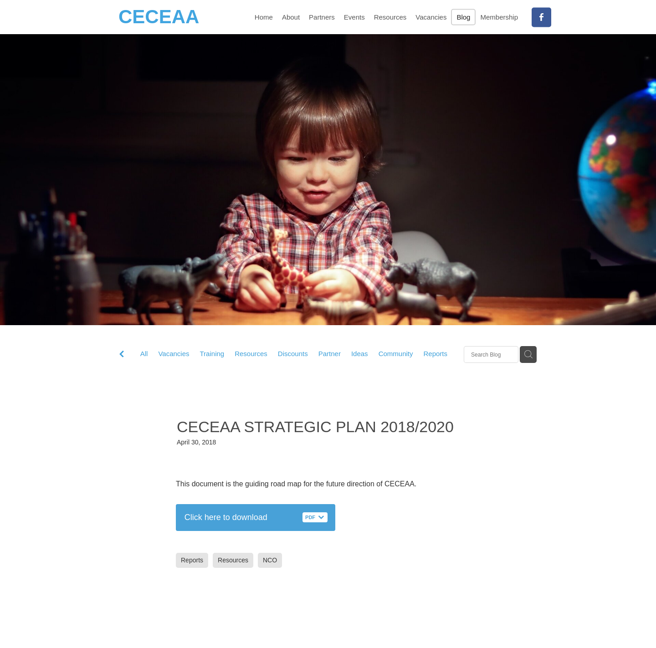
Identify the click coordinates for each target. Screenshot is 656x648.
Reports (435, 353)
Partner (329, 353)
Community (396, 353)
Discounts (293, 353)
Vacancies (173, 353)
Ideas (359, 353)
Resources (251, 353)
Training (212, 353)
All (144, 353)
